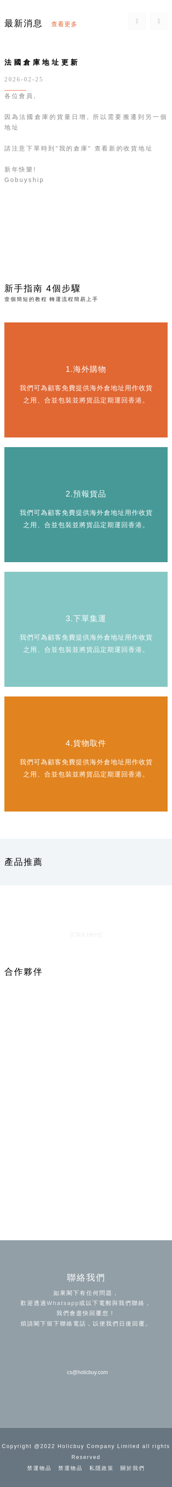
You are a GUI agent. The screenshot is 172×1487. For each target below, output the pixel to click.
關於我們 (132, 1468)
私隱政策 (101, 1468)
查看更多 (64, 24)
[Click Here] (86, 934)
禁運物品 (39, 1468)
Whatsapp (63, 1303)
